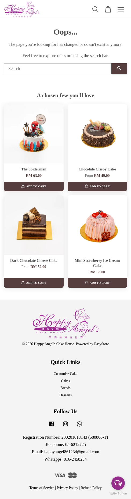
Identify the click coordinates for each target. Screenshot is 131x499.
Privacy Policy (67, 488)
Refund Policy (91, 488)
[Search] (57, 68)
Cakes (65, 381)
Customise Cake (66, 374)
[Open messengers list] (118, 483)
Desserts (65, 395)
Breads (65, 388)
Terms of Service (41, 488)
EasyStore (101, 344)
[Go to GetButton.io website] (118, 493)
